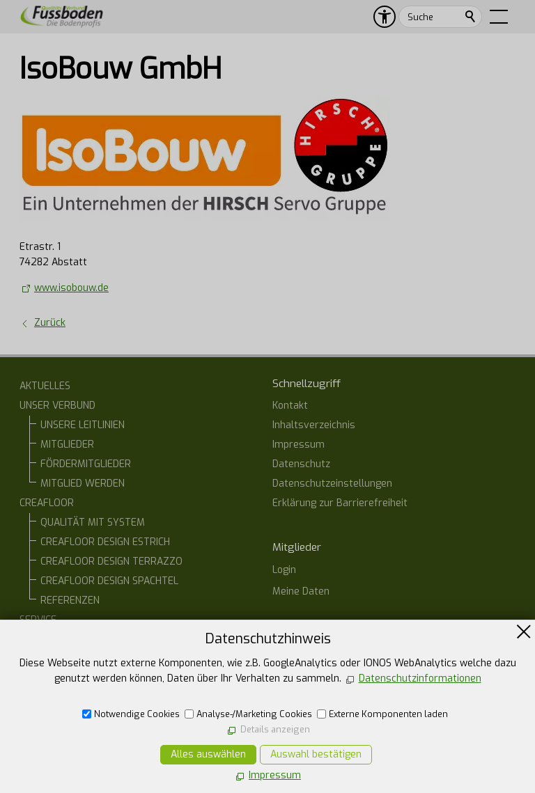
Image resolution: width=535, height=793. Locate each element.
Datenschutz (301, 464)
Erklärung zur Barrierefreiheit (340, 503)
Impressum (298, 444)
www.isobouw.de (71, 288)
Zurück (49, 322)
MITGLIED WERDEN (82, 483)
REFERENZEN (70, 600)
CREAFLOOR (47, 503)
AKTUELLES (45, 386)
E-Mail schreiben (324, 741)
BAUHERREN (67, 639)
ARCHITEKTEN (71, 659)
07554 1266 (315, 716)
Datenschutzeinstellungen (332, 483)
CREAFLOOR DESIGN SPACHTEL (109, 581)
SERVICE (38, 620)
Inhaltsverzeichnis (313, 425)
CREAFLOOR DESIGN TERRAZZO (111, 561)
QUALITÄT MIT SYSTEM (92, 522)
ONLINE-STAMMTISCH (67, 678)
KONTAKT (41, 698)
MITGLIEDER (67, 444)
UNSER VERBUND (57, 405)
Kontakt (290, 405)
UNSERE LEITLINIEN (82, 425)
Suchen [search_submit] (471, 17)
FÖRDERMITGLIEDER (85, 464)
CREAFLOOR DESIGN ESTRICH (105, 542)
